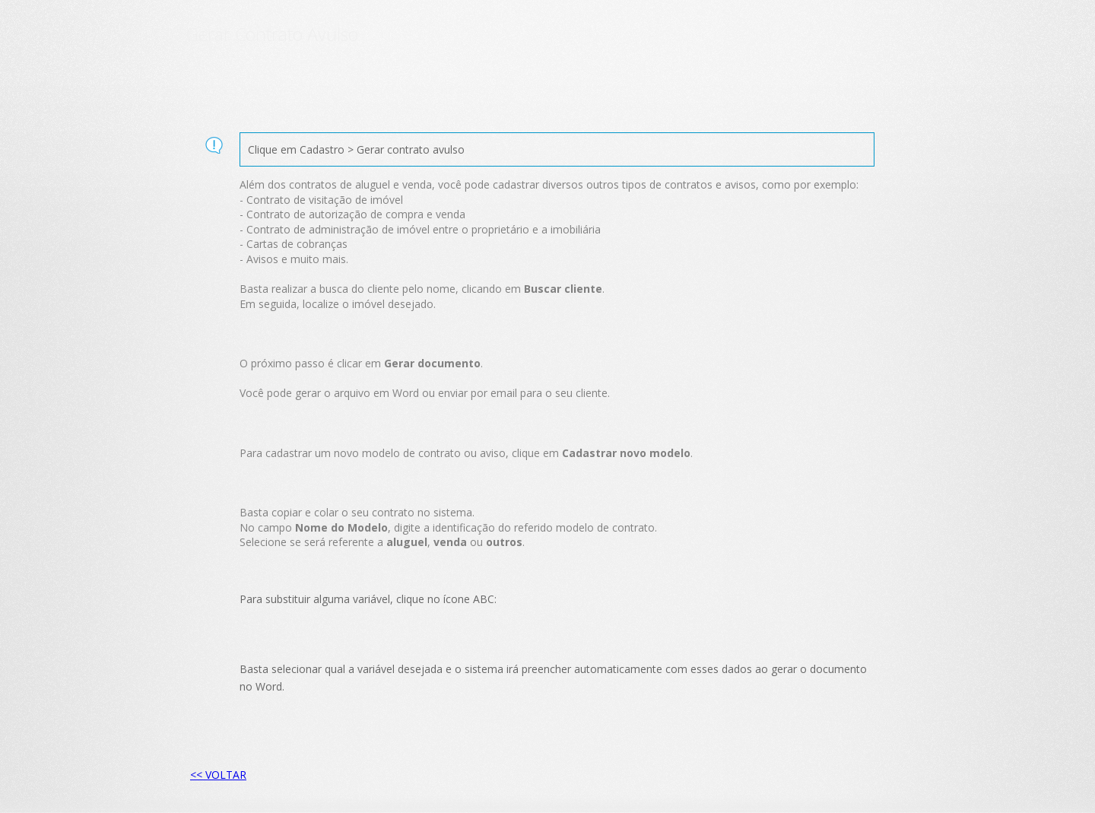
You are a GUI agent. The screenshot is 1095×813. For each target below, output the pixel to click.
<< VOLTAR (218, 774)
